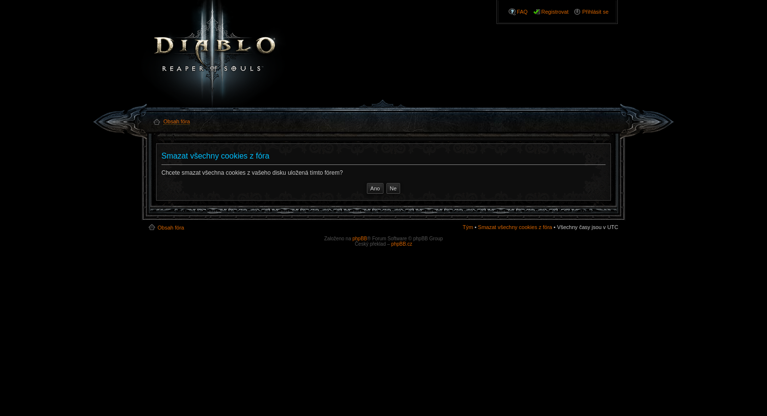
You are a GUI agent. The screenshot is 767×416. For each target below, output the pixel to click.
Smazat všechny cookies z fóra (515, 227)
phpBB (359, 238)
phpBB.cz (401, 244)
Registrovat (555, 12)
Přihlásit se (595, 12)
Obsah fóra (171, 228)
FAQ (522, 12)
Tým (468, 227)
